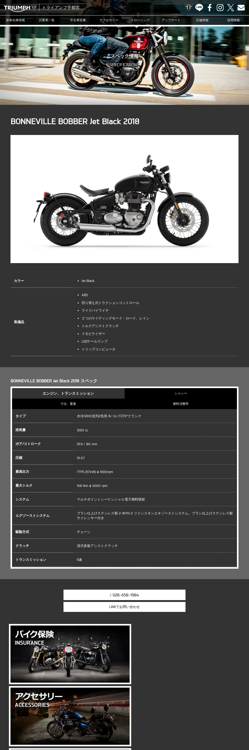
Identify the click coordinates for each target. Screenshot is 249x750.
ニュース (141, 722)
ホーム (175, 730)
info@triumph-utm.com (145, 681)
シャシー (180, 393)
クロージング (140, 20)
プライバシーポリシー (123, 730)
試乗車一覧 (46, 20)
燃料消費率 (181, 404)
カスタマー (173, 722)
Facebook (210, 8)
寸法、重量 (68, 404)
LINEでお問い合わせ (164, 594)
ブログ (156, 722)
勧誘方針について (154, 730)
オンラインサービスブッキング (206, 722)
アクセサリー (109, 20)
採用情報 (233, 20)
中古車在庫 (78, 20)
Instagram (220, 8)
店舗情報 (202, 20)
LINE (199, 8)
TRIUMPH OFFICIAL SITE (189, 8)
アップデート (171, 20)
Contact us (241, 8)
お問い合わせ (94, 730)
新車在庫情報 (15, 20)
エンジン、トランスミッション (68, 393)
